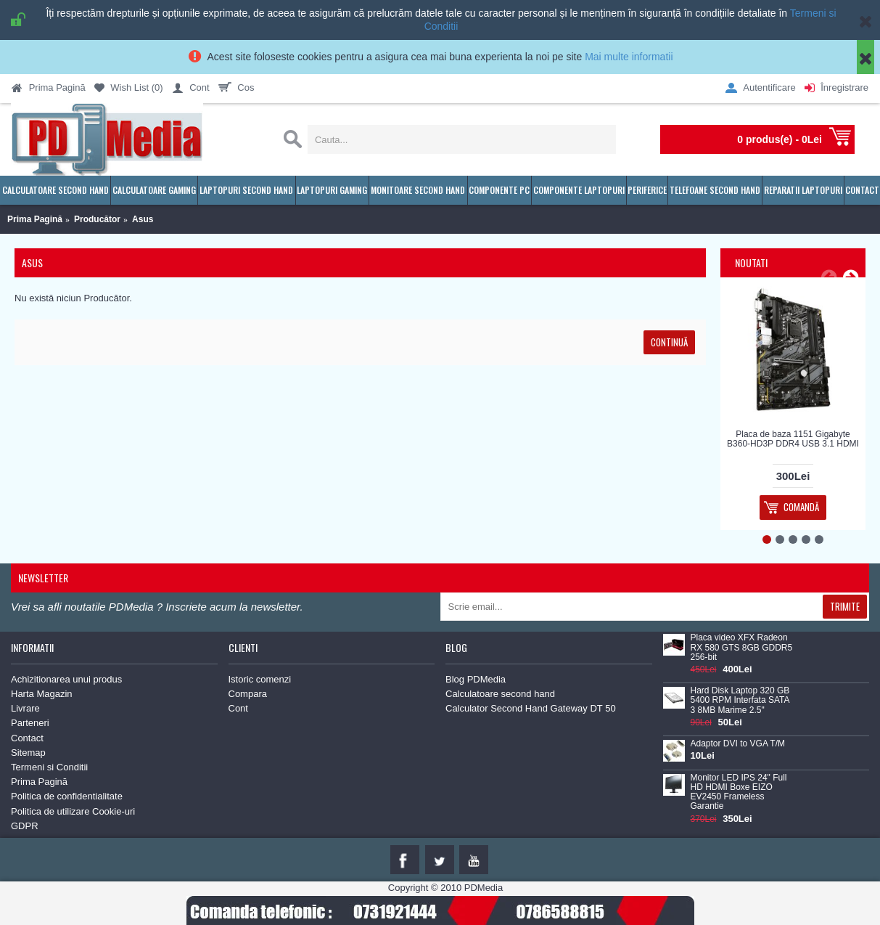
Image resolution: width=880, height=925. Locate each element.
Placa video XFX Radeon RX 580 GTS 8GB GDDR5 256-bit (742, 647)
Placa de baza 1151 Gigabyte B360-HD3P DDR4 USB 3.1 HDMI (793, 439)
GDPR (24, 825)
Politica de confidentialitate (67, 796)
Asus (142, 219)
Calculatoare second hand (500, 693)
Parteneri (30, 722)
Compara (248, 693)
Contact (27, 738)
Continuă (669, 342)
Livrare (25, 708)
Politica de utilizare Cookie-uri (73, 811)
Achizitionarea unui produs (66, 679)
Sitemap (28, 752)
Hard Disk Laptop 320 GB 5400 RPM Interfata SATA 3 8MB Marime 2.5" (740, 700)
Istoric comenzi (260, 679)
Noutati (751, 262)
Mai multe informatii (629, 56)
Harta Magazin (42, 693)
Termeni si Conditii (49, 767)
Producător (97, 219)
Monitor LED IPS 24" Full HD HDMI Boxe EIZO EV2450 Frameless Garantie (739, 792)
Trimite (845, 606)
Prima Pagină (34, 219)
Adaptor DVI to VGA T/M (738, 744)
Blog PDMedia (475, 679)
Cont (238, 708)
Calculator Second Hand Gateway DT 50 (530, 708)
